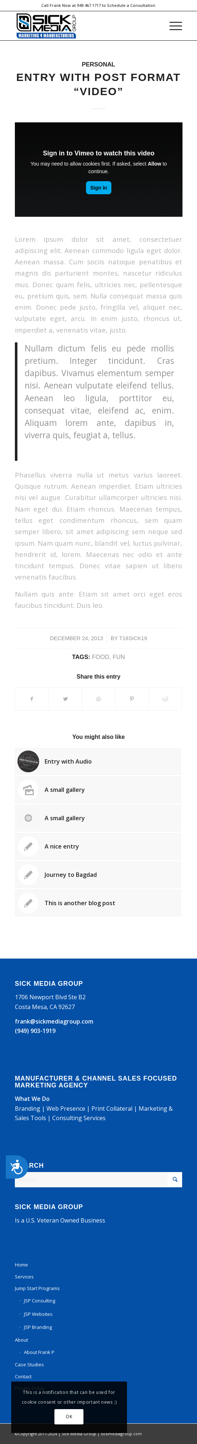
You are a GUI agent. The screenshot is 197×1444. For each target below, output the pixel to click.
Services (24, 1276)
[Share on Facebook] (32, 699)
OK (65, 1417)
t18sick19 (133, 638)
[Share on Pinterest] (131, 699)
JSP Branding (38, 1327)
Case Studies (29, 1364)
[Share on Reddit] (165, 699)
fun (118, 657)
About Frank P (39, 1352)
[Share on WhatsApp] (98, 699)
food (100, 657)
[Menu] (172, 25)
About (21, 1340)
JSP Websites (38, 1314)
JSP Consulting (39, 1300)
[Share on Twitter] (65, 699)
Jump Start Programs (37, 1288)
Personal (98, 64)
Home (21, 1264)
